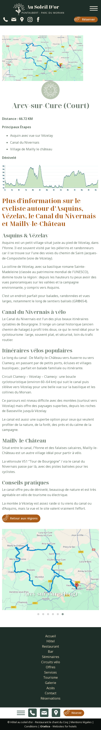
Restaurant (50, 646)
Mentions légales (81, 722)
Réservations (50, 698)
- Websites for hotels (58, 726)
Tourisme (50, 677)
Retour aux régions (24, 518)
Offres (50, 667)
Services (50, 672)
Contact (50, 693)
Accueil (50, 636)
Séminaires (50, 657)
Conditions (31, 726)
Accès (50, 688)
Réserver (88, 19)
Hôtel (50, 641)
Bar (50, 651)
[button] (38, 614)
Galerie (50, 682)
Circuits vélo (50, 662)
